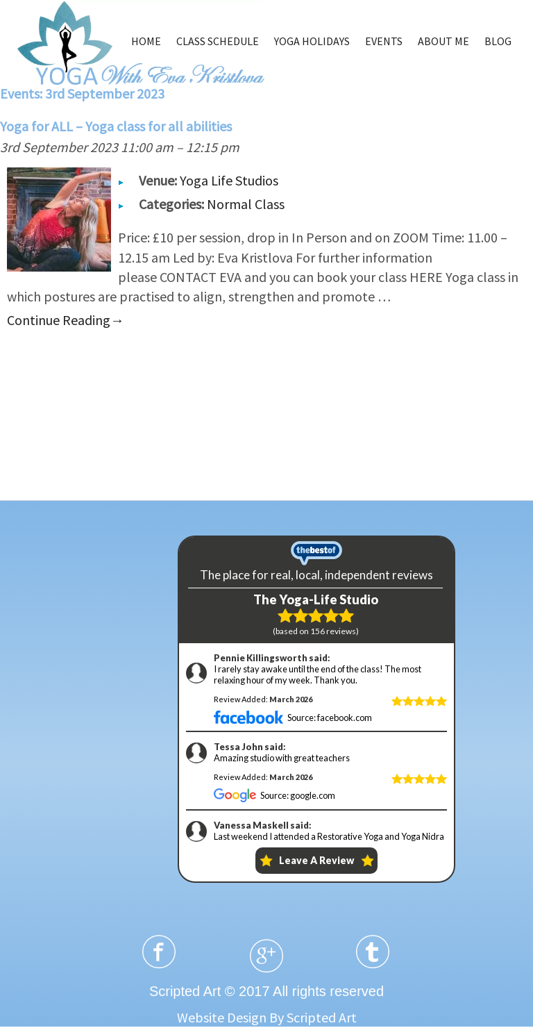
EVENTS (384, 41)
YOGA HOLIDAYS (312, 41)
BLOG (497, 41)
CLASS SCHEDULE (217, 41)
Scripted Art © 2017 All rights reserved (266, 991)
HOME (146, 41)
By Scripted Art (313, 1017)
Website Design (221, 1017)
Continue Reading (65, 320)
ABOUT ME (443, 41)
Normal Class (246, 204)
